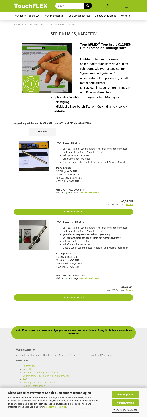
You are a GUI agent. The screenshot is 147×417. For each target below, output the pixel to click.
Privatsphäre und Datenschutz (39, 382)
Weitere (125, 15)
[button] (108, 6)
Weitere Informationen (125, 410)
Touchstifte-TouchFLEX (26, 15)
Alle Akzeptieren (125, 394)
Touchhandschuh (54, 15)
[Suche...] (88, 6)
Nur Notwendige (125, 402)
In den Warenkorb (73, 211)
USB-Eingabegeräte (79, 15)
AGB (25, 379)
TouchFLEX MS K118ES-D (70, 221)
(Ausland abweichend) (89, 193)
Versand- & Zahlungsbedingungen (41, 372)
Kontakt (27, 369)
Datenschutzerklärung (55, 407)
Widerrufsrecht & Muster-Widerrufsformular (46, 376)
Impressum (29, 366)
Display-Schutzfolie (105, 15)
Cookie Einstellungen (34, 386)
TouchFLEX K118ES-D (68, 142)
